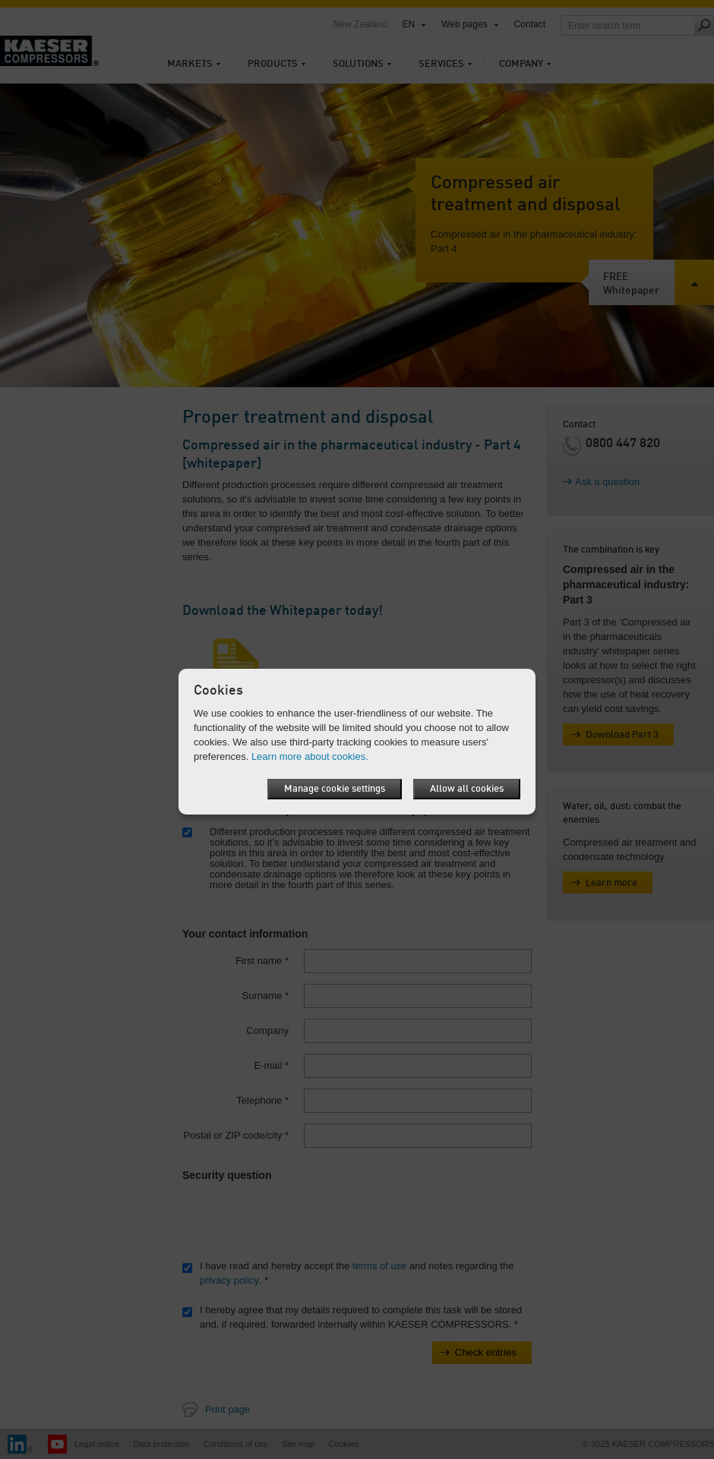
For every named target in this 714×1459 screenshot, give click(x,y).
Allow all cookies (467, 789)
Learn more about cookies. (309, 756)
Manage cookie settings (334, 789)
